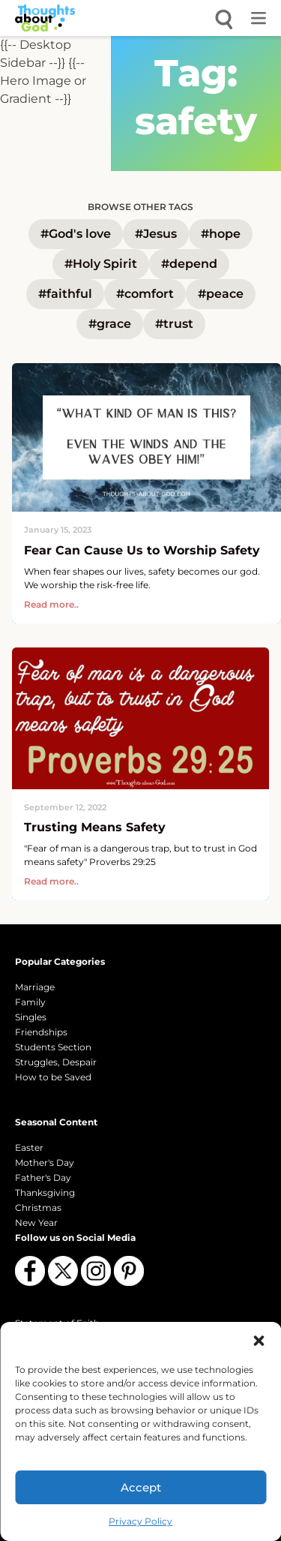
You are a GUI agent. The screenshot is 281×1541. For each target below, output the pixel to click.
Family (30, 1002)
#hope (221, 234)
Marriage (35, 987)
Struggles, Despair (56, 1062)
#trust (174, 324)
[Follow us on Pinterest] (129, 1271)
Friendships (41, 1032)
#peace (221, 294)
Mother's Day (44, 1162)
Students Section (53, 1047)
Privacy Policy (140, 1521)
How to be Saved (53, 1077)
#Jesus (156, 234)
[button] (258, 1340)
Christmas (38, 1207)
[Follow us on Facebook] (30, 1271)
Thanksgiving (45, 1192)
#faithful (65, 294)
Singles (30, 1017)
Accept (141, 1487)
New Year (36, 1222)
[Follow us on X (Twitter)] (63, 1271)
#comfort (145, 294)
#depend (189, 264)
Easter (29, 1147)
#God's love (75, 234)
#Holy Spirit (100, 264)
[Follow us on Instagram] (96, 1271)
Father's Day (43, 1177)
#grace (109, 324)
